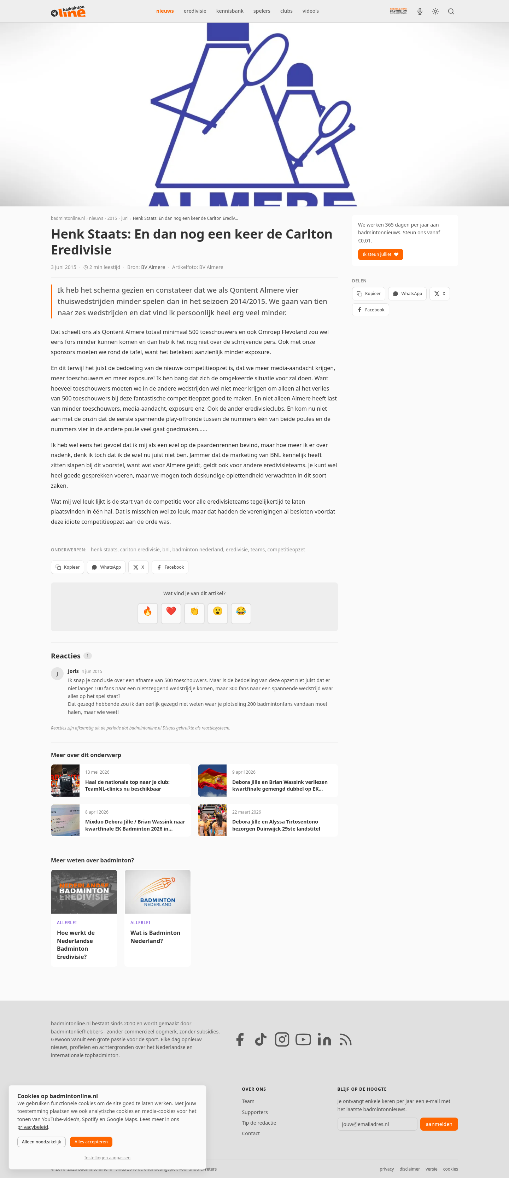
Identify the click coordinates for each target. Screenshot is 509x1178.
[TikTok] (261, 1039)
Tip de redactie (259, 1122)
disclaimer (409, 1169)
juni (125, 218)
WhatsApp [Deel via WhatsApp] (106, 567)
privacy (387, 1169)
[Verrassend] (217, 613)
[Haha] (241, 613)
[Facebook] (239, 1039)
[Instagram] (282, 1039)
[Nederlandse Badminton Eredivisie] (398, 11)
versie (431, 1169)
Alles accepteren (91, 1142)
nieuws (165, 10)
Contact (251, 1133)
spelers (261, 10)
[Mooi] (171, 613)
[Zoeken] (451, 11)
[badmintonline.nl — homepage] (68, 11)
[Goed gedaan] (194, 613)
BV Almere (153, 267)
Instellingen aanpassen (107, 1158)
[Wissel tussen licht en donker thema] (435, 11)
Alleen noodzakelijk (41, 1142)
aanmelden (439, 1124)
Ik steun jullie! (381, 254)
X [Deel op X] (138, 567)
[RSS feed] (345, 1039)
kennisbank (230, 10)
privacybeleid (32, 1127)
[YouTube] (303, 1039)
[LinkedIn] (324, 1039)
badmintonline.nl (68, 218)
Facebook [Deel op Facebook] (170, 567)
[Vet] (148, 613)
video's (311, 10)
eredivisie (195, 10)
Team (248, 1101)
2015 (112, 218)
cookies (450, 1169)
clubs (286, 10)
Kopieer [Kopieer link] (67, 567)
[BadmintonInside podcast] (420, 11)
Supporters (255, 1112)
